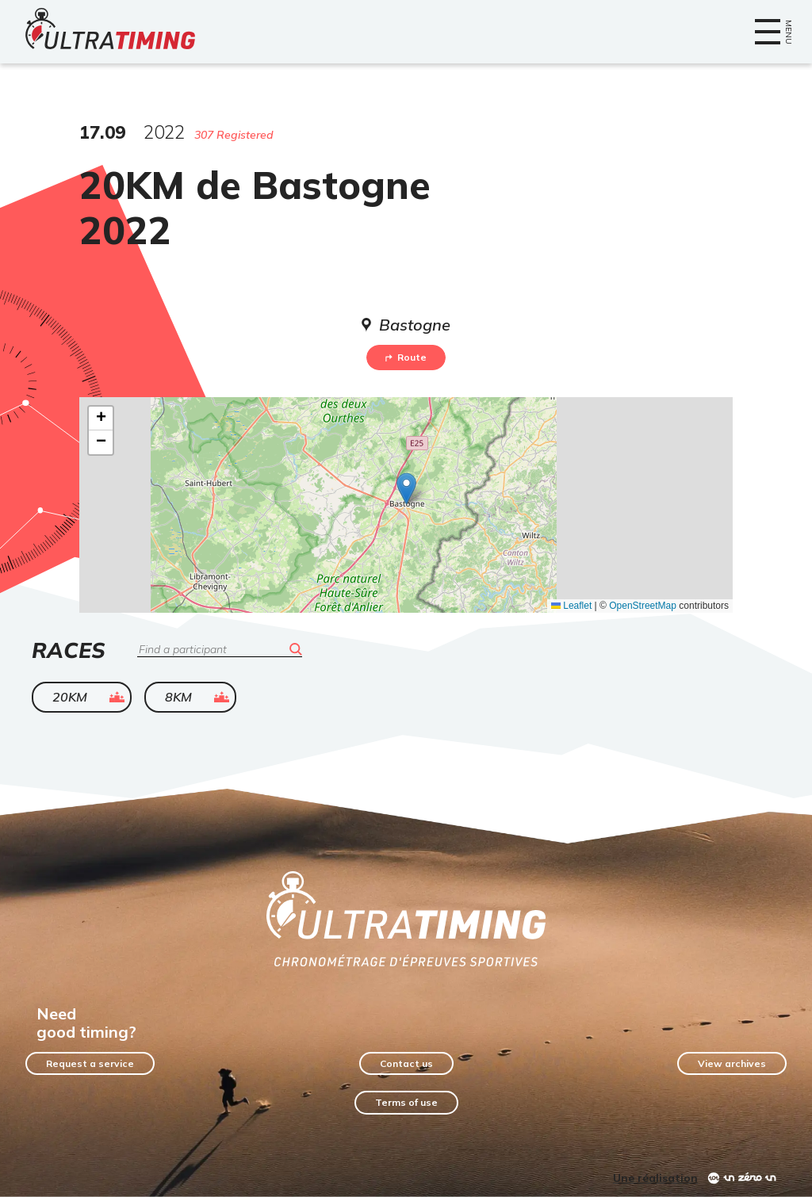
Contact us (406, 1063)
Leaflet (571, 605)
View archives (732, 1063)
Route (406, 357)
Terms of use (406, 1102)
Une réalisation (655, 1178)
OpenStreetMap (642, 605)
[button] (406, 488)
